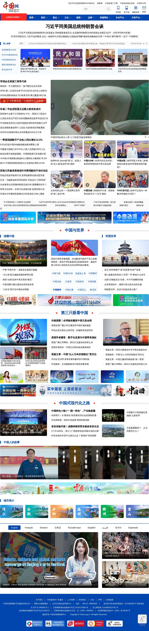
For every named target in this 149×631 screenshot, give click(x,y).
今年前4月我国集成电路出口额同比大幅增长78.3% (23, 158)
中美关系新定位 (19, 36)
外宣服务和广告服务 (55, 600)
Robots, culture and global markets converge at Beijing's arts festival (34, 584)
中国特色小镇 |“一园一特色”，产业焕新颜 (73, 411)
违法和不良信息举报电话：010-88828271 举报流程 (123, 604)
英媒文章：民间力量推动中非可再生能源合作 (126, 350)
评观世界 (110, 236)
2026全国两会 (60, 205)
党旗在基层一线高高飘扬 (133, 202)
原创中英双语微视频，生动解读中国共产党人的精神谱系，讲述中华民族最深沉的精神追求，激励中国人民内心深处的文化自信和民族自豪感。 (74, 262)
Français (29, 527)
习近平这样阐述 (34, 36)
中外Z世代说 (123, 190)
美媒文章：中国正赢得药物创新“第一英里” (124, 359)
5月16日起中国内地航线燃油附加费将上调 (19, 144)
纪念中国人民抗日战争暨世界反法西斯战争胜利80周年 (25, 205)
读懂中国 (9, 236)
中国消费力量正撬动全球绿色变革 (18, 284)
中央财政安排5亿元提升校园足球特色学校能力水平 (23, 123)
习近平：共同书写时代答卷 (117, 33)
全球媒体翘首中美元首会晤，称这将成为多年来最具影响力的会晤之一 (11, 363)
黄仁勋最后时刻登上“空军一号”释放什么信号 (124, 274)
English (14, 527)
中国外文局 (141, 3)
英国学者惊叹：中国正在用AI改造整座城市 (71, 347)
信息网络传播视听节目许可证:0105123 (34, 611)
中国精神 (57, 290)
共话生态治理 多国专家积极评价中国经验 (70, 359)
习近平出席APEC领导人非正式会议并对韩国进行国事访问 (62, 202)
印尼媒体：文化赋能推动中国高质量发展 (70, 364)
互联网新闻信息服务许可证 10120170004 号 (70, 607)
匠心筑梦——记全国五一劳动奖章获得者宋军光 (24, 476)
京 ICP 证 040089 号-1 (40, 607)
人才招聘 (71, 600)
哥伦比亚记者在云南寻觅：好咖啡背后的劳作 (72, 330)
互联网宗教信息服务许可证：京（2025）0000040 (73, 611)
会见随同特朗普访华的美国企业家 (88, 33)
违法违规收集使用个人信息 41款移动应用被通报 (22, 127)
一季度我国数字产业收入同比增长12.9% (21, 140)
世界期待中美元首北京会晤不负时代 (118, 263)
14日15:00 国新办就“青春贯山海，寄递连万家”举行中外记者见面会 (98, 44)
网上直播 (6, 44)
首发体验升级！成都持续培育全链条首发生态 (75, 426)
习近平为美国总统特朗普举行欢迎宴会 (37, 33)
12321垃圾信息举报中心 (61, 604)
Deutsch (43, 527)
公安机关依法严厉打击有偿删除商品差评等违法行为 (24, 118)
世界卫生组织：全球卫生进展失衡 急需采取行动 (22, 189)
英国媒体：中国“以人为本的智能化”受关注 (124, 354)
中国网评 (133, 36)
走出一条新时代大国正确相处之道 (57, 36)
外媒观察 (6, 342)
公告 (92, 600)
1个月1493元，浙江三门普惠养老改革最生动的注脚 (75, 431)
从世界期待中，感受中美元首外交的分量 (123, 284)
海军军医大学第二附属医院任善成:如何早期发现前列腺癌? (132, 163)
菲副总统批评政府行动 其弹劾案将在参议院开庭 (22, 175)
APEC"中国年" (80, 205)
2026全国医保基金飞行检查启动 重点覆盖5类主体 (23, 95)
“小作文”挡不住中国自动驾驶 (16, 289)
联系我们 (82, 600)
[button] (147, 106)
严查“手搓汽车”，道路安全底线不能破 (20, 270)
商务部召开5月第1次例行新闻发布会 (67, 69)
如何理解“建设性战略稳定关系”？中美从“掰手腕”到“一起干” (101, 36)
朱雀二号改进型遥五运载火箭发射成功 (20, 109)
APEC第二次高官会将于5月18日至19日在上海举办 (23, 91)
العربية (105, 527)
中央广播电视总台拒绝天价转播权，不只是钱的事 (22, 263)
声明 (100, 600)
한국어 (118, 527)
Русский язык (74, 527)
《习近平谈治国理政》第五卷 (104, 202)
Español (91, 527)
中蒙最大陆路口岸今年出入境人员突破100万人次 (22, 149)
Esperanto (133, 527)
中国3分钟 (88, 160)
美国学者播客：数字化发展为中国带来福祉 (74, 337)
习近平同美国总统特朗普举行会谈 (99, 69)
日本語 (58, 527)
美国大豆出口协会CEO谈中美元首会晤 (120, 342)
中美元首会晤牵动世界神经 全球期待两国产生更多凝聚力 (35, 363)
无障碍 (142, 620)
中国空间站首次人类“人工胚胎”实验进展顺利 (71, 137)
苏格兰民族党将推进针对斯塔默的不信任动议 (24, 170)
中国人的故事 (12, 442)
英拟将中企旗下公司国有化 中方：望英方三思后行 (23, 114)
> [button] (146, 43)
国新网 (99, 3)
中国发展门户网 (111, 3)
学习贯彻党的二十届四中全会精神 (17, 202)
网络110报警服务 (41, 604)
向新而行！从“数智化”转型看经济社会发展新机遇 (73, 415)
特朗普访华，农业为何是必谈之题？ (121, 289)
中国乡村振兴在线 (127, 3)
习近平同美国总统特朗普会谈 (74, 26)
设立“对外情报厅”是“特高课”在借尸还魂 (122, 270)
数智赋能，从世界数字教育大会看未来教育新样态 (22, 432)
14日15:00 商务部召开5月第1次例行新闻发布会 (47, 44)
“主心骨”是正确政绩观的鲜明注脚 (18, 274)
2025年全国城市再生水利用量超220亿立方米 (21, 132)
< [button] (143, 43)
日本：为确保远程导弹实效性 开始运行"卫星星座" (23, 180)
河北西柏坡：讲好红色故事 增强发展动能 (70, 420)
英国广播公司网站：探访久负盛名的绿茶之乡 (72, 342)
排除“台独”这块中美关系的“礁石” (17, 279)
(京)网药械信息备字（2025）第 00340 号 (114, 611)
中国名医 (121, 160)
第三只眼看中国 (74, 313)
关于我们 (39, 600)
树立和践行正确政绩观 (102, 205)
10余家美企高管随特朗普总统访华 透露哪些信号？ (23, 184)
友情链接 (109, 600)
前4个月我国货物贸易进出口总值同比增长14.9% (22, 163)
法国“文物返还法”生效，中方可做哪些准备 (123, 279)
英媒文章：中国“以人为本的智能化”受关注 (74, 354)
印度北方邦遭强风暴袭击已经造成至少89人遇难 (22, 194)
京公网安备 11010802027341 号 (105, 607)
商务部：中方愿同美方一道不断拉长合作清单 (21, 86)
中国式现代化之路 (74, 403)
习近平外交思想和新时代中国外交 (81, 3)
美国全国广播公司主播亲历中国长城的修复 (71, 325)
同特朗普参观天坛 (63, 33)
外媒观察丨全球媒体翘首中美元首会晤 (71, 320)
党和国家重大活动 (9, 50)
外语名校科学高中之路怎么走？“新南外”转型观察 (73, 435)
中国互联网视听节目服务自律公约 (16, 604)
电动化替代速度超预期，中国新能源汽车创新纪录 (23, 154)
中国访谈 (88, 190)
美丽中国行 (123, 205)
